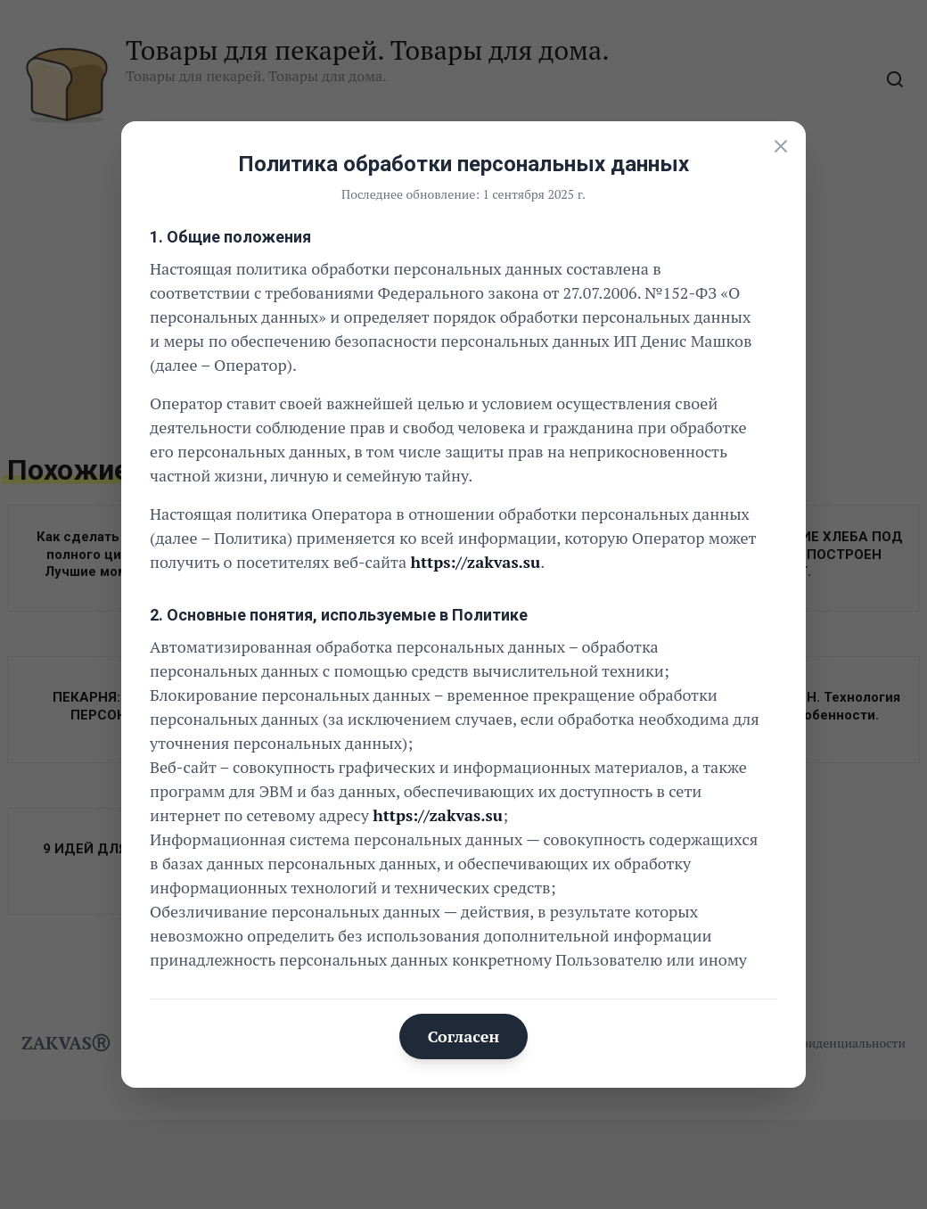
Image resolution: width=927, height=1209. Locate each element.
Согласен (464, 1036)
